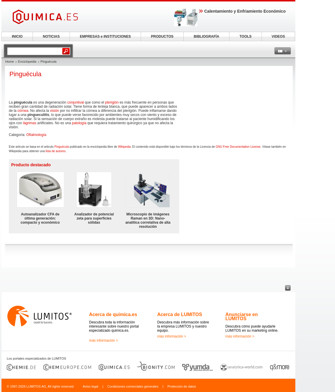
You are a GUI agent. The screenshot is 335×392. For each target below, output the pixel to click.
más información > (103, 340)
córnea (22, 111)
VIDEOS (278, 36)
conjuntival (75, 102)
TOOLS (245, 36)
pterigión (112, 102)
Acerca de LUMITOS (179, 314)
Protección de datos (182, 386)
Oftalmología (36, 135)
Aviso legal (90, 386)
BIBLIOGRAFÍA (206, 36)
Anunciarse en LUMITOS (241, 316)
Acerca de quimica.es (113, 314)
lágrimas (29, 123)
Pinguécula (61, 146)
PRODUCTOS (162, 36)
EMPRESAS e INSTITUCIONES (105, 36)
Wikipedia (124, 146)
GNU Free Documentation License (238, 146)
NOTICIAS (51, 36)
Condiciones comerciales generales (132, 386)
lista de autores (56, 151)
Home (9, 61)
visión (54, 111)
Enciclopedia (27, 61)
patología (79, 123)
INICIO (17, 36)
